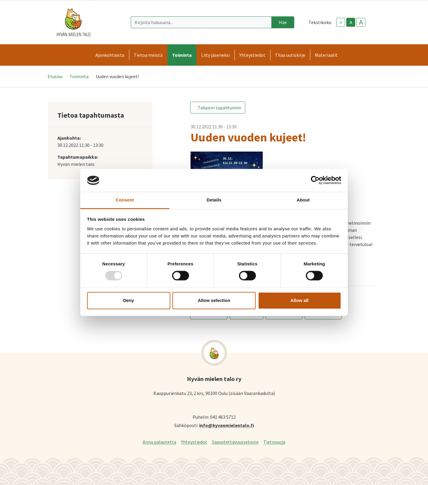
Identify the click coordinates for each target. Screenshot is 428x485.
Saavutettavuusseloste (235, 442)
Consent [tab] (125, 199)
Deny (128, 300)
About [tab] (303, 199)
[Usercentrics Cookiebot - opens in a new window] (315, 180)
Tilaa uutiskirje (290, 55)
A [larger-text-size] (361, 22)
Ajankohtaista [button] (109, 55)
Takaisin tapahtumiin (219, 108)
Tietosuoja (274, 442)
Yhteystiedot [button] (252, 55)
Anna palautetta (159, 442)
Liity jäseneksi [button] (215, 55)
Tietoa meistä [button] (148, 55)
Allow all (299, 300)
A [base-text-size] (351, 22)
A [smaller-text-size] (341, 22)
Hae (283, 22)
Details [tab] (214, 199)
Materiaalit (326, 55)
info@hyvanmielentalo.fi (226, 425)
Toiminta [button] (182, 55)
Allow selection (214, 300)
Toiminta (79, 76)
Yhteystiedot (194, 442)
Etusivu (55, 76)
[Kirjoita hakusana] (201, 22)
